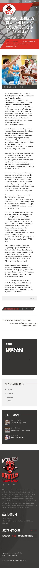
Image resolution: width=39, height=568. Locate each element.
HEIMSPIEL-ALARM (17, 437)
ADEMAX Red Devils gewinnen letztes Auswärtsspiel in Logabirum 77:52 (19, 24)
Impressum (5, 553)
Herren (15, 41)
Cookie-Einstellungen (9, 555)
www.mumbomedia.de (18, 560)
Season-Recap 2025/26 (19, 423)
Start (7, 41)
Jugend (10, 397)
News (29, 87)
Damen (9, 389)
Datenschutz (17, 553)
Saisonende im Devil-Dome (20, 430)
